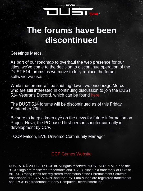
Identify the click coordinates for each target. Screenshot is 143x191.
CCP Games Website (71, 154)
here (95, 95)
